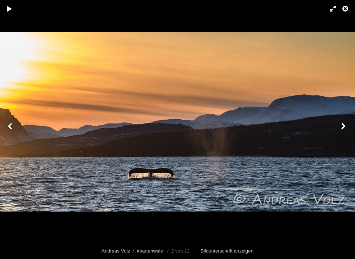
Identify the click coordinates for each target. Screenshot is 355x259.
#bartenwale (150, 251)
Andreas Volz (116, 251)
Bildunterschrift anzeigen (227, 251)
